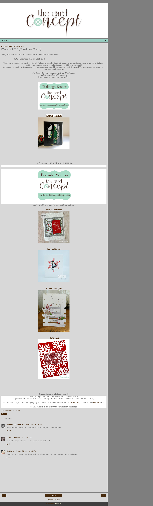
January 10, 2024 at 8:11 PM (22, 438)
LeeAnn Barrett (54, 249)
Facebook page (74, 403)
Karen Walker (54, 115)
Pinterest (96, 403)
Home (54, 495)
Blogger (58, 504)
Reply (9, 431)
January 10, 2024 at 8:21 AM (32, 424)
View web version (54, 500)
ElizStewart (54, 338)
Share (4, 414)
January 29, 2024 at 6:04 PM (26, 451)
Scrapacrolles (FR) (54, 288)
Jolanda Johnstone (54, 210)
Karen (9, 438)
